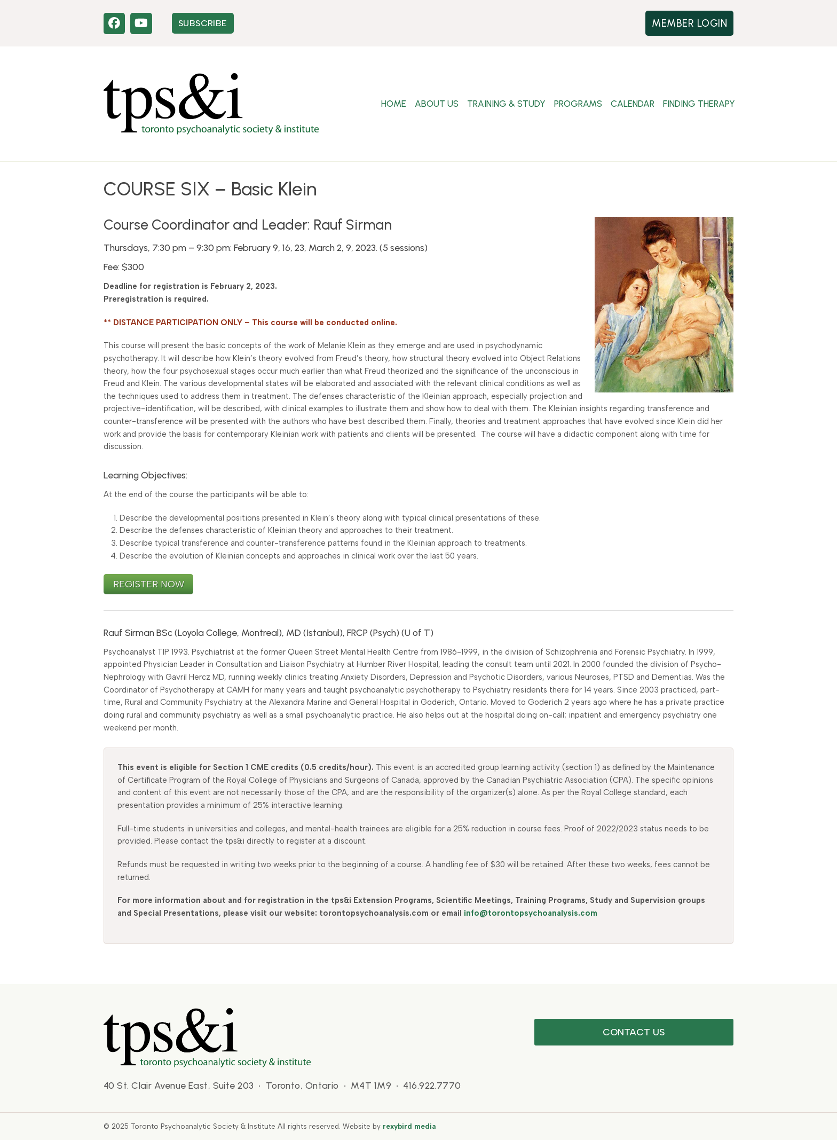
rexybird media (409, 1126)
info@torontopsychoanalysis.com (530, 913)
